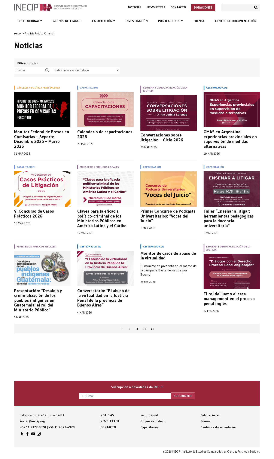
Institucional (29, 21)
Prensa (199, 21)
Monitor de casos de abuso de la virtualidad (168, 256)
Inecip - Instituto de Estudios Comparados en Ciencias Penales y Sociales (50, 7)
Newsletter (156, 7)
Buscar (256, 7)
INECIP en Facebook (28, 435)
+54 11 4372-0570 (33, 427)
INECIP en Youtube (33, 435)
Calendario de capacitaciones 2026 (104, 134)
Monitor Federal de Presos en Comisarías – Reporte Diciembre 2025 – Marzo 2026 (41, 139)
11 (145, 329)
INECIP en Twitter (22, 435)
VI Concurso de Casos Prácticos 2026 (34, 213)
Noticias (134, 7)
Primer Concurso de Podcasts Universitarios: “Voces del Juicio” (167, 216)
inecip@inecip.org (32, 421)
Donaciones (203, 7)
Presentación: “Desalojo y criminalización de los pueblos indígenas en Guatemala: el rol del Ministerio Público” (38, 300)
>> (152, 329)
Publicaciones (169, 21)
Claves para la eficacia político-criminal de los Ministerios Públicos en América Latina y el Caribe (101, 218)
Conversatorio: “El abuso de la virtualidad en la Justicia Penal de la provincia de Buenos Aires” (103, 298)
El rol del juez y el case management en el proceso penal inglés (229, 299)
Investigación (137, 21)
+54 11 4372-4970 (62, 427)
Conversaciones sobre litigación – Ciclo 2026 (161, 137)
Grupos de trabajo (67, 21)
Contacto (178, 7)
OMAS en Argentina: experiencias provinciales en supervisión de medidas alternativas (230, 139)
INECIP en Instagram (39, 435)
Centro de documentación (235, 21)
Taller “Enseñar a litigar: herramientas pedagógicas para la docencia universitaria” (229, 218)
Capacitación (102, 21)
